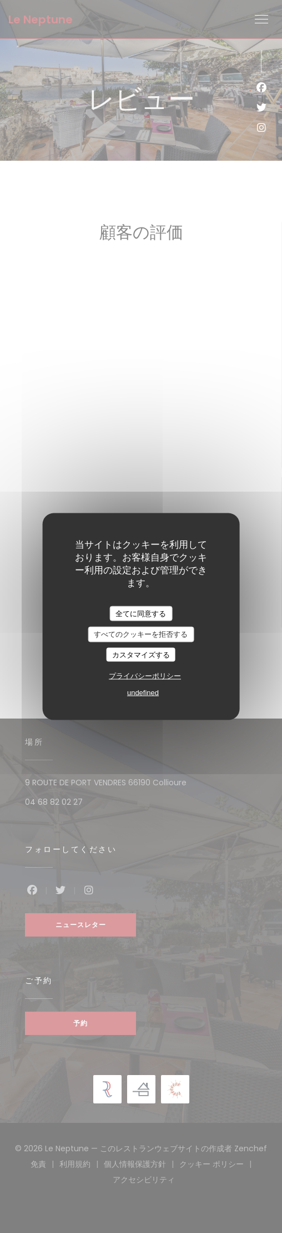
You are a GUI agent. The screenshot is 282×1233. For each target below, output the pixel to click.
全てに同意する (140, 613)
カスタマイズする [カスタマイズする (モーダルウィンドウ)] (141, 654)
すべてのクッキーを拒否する (141, 634)
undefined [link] (143, 693)
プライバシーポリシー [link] (145, 676)
